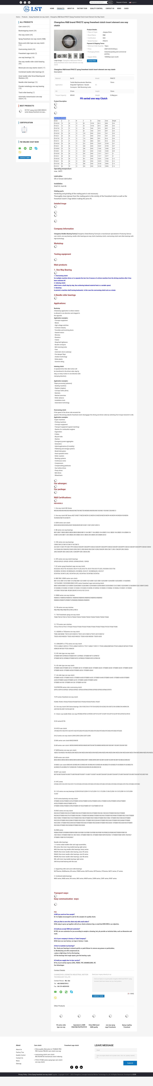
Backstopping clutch (26, 31)
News (119, 8)
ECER (134, 1074)
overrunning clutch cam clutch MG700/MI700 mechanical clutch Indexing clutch (48, 1056)
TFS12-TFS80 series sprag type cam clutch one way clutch (48, 1061)
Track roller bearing (25, 92)
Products (60, 8)
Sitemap (18, 1063)
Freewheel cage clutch (27, 53)
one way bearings (25, 57)
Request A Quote (121, 2)
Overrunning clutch (25, 49)
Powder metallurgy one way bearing (31, 86)
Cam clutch (23, 27)
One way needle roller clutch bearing (31, 62)
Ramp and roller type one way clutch (31, 43)
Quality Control (96, 8)
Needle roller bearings (26, 82)
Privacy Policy (22, 1074)
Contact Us (110, 8)
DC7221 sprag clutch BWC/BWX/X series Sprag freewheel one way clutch (35, 112)
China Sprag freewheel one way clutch (40, 1074)
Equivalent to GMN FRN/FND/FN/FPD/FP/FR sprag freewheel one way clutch (79, 1026)
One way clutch (24, 35)
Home (52, 8)
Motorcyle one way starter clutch (30, 68)
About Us (70, 8)
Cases (126, 8)
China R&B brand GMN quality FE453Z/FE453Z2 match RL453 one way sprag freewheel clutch (93, 1026)
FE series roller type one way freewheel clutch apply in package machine (61, 1026)
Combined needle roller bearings (30, 72)
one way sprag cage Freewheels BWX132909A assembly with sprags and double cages (110, 1026)
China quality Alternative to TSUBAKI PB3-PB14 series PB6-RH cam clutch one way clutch (48, 1050)
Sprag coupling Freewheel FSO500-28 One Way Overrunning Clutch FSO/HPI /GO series (126, 1026)
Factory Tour (82, 8)
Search (110, 2)
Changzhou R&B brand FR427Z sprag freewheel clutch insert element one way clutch (68, 63)
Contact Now (92, 61)
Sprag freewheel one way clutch (39, 17)
